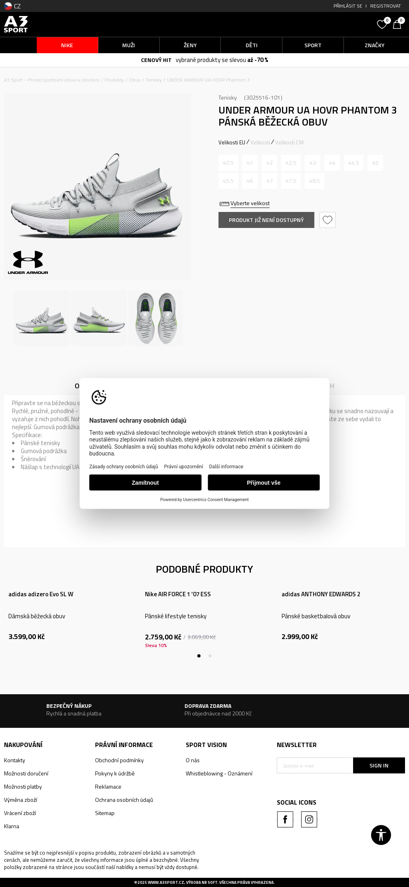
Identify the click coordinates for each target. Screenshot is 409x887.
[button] (325, 24)
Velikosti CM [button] (289, 142)
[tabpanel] (68, 618)
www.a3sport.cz (166, 882)
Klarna (11, 826)
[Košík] (399, 23)
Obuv (135, 80)
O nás (193, 760)
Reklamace (108, 786)
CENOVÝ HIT (156, 60)
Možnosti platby (23, 786)
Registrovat (385, 6)
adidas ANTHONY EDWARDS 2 (321, 594)
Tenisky (154, 80)
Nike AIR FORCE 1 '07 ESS (178, 594)
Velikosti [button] (260, 142)
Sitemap (105, 813)
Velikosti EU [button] (231, 142)
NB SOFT (209, 882)
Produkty (114, 80)
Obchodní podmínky (119, 760)
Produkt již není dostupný (266, 220)
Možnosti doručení (26, 773)
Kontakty (14, 760)
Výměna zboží (20, 799)
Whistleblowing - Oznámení (219, 773)
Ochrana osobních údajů (124, 799)
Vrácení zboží (20, 813)
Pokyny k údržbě (115, 773)
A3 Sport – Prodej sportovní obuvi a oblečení (51, 80)
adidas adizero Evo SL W (40, 594)
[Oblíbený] (383, 23)
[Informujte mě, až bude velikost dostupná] (228, 163)
